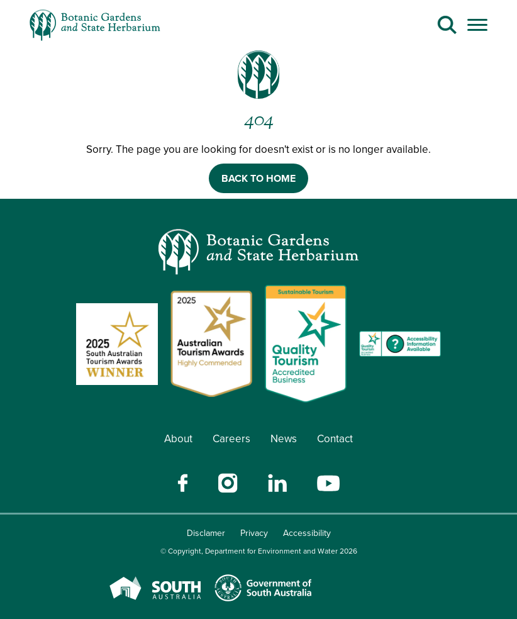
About (178, 439)
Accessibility (307, 533)
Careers (231, 439)
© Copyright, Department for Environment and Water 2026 (258, 551)
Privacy (254, 533)
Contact (335, 439)
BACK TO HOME (258, 178)
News (283, 439)
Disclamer (206, 533)
